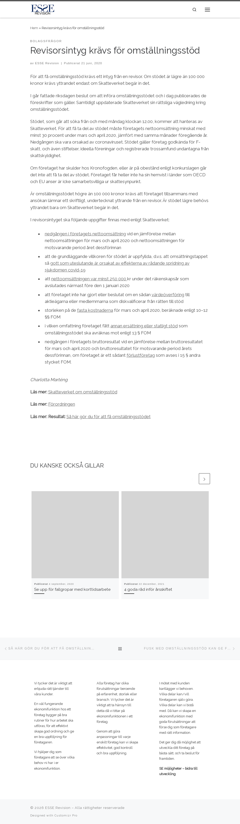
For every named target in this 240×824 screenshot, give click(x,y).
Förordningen (61, 404)
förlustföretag (141, 355)
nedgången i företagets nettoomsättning (85, 233)
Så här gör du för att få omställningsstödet (108, 416)
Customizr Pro (65, 815)
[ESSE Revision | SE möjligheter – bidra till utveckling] (42, 9)
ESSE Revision (47, 63)
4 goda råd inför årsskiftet (148, 589)
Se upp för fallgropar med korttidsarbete (72, 589)
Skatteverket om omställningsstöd (82, 391)
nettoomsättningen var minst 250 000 (89, 278)
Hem (34, 28)
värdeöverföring (168, 294)
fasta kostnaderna (95, 310)
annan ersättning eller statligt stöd (144, 325)
